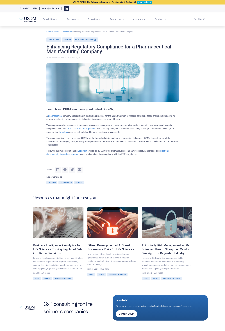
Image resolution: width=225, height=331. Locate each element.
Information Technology (85, 40)
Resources (56, 32)
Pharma (67, 40)
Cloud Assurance (66, 182)
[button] (50, 19)
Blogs (37, 278)
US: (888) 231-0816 (28, 8)
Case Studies (67, 32)
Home (48, 32)
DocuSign (63, 132)
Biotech (47, 278)
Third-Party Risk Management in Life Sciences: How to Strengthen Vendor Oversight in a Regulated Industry (166, 249)
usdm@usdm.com (50, 8)
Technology (52, 182)
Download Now (145, 2)
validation (82, 151)
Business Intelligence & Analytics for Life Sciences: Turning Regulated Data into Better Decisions (58, 249)
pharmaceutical (55, 116)
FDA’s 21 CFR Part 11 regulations (80, 128)
